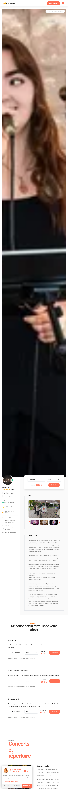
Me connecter (53, 3)
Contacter (54, 485)
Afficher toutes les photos (56, 11)
